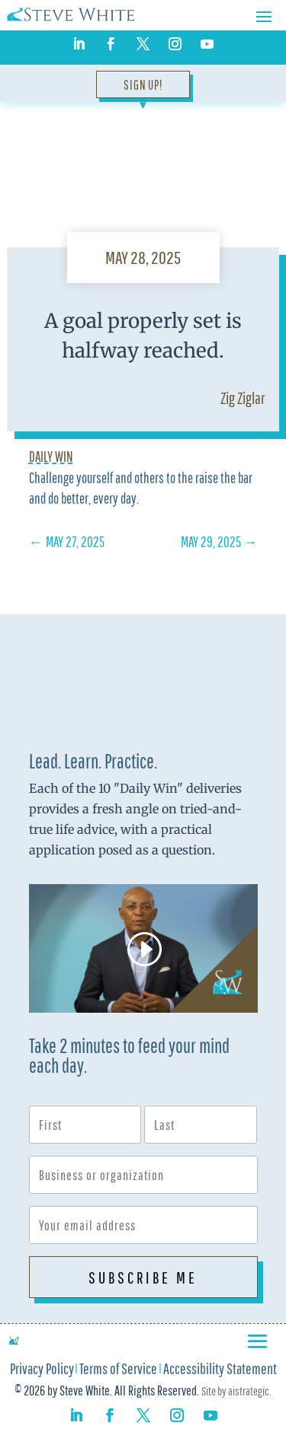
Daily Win (51, 456)
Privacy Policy (42, 1370)
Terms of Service (118, 1370)
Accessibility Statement (220, 1370)
